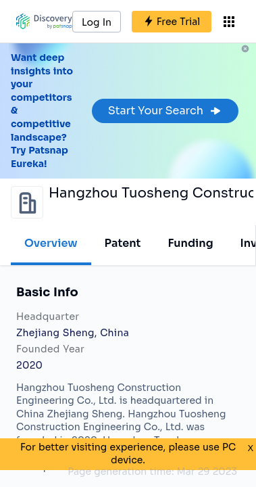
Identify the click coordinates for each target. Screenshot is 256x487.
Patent (123, 243)
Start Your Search (165, 110)
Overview (51, 243)
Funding (190, 243)
